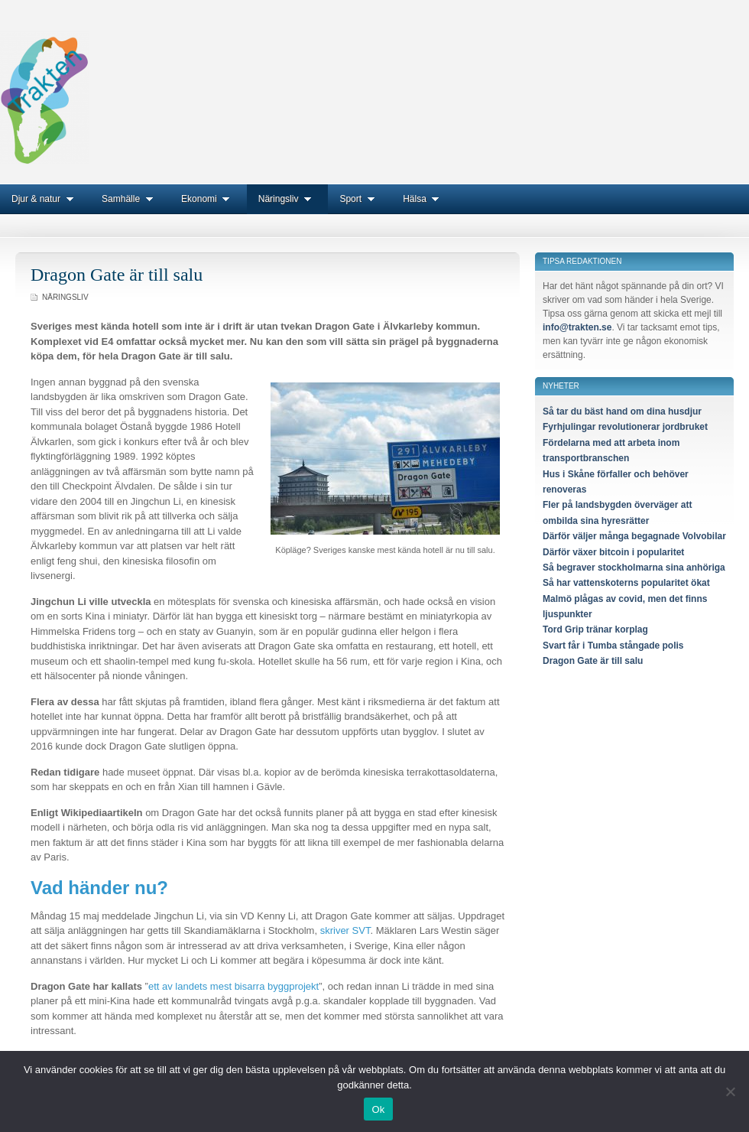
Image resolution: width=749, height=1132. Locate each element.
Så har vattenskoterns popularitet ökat (626, 582)
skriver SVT (345, 930)
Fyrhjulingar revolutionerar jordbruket (625, 426)
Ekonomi (208, 199)
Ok (377, 1109)
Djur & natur (45, 199)
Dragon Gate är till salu (117, 275)
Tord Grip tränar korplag (595, 629)
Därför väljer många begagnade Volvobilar (634, 536)
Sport (359, 199)
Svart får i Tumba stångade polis (613, 645)
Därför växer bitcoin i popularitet (613, 552)
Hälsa (424, 199)
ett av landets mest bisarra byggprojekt (233, 986)
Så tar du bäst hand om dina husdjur (622, 411)
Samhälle (130, 199)
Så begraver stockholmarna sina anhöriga (634, 567)
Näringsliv (287, 199)
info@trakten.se (577, 327)
